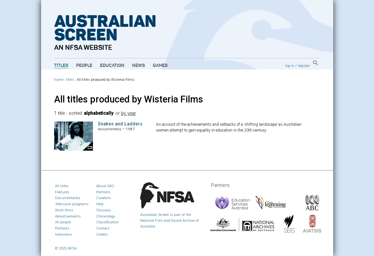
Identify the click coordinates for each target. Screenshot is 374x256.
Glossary (103, 210)
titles (70, 80)
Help (100, 204)
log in (289, 65)
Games (160, 65)
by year (128, 113)
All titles (61, 186)
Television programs (71, 204)
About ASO (105, 186)
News (138, 65)
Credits (102, 234)
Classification (107, 222)
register (304, 65)
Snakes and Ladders (120, 124)
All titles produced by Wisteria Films (128, 99)
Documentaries (67, 198)
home (58, 80)
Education (112, 65)
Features (62, 192)
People (84, 65)
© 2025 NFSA (66, 248)
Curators (103, 198)
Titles (61, 65)
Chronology (105, 216)
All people (63, 222)
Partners (103, 192)
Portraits (62, 228)
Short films (64, 210)
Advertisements (68, 216)
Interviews (63, 234)
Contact (102, 228)
